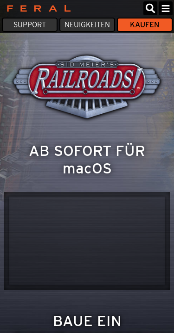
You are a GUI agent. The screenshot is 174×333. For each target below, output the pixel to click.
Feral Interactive (36, 8)
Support (29, 24)
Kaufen (144, 24)
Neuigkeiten (87, 24)
